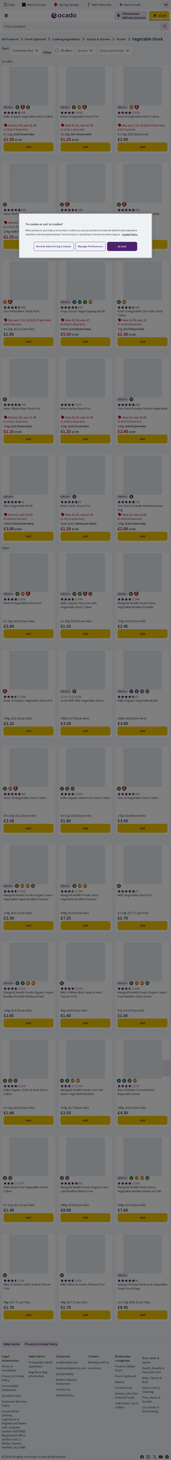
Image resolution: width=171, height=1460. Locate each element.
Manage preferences (90, 246)
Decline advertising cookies (53, 246)
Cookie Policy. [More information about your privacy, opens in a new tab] (130, 234)
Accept (122, 246)
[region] (85, 235)
